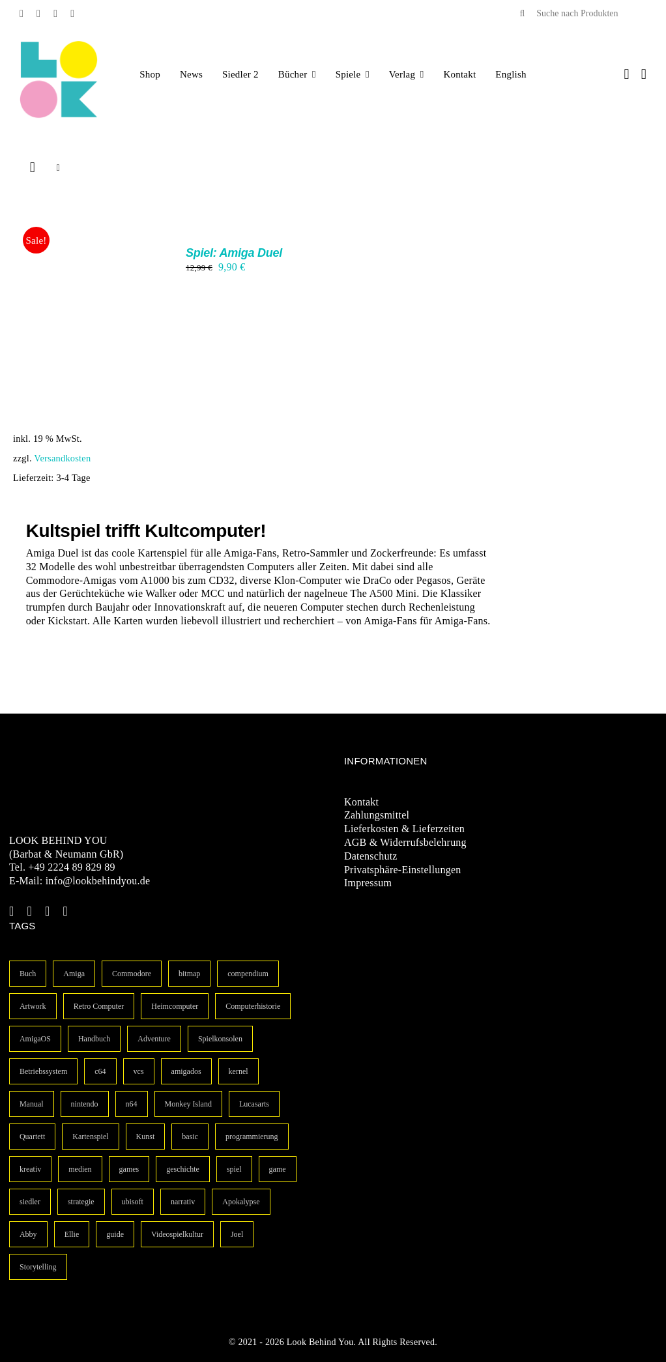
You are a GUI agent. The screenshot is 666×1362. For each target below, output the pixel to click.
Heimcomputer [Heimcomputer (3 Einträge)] (174, 1006)
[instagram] (55, 13)
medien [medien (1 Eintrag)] (79, 1169)
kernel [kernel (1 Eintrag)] (238, 1071)
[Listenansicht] (58, 168)
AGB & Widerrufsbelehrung (405, 842)
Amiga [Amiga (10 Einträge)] (74, 973)
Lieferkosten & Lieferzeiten (404, 828)
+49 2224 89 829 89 (71, 867)
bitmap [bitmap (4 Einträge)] (189, 973)
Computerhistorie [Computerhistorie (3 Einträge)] (252, 1006)
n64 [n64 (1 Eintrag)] (132, 1103)
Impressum (368, 882)
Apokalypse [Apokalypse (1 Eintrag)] (240, 1201)
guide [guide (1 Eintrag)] (115, 1234)
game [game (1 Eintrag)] (277, 1169)
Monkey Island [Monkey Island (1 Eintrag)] (188, 1103)
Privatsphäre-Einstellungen (402, 869)
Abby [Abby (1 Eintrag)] (28, 1234)
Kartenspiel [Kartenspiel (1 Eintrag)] (90, 1136)
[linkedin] (72, 13)
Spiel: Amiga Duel (234, 252)
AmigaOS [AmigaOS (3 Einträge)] (35, 1038)
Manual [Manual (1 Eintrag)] (32, 1103)
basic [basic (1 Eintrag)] (190, 1136)
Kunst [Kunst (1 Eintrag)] (145, 1136)
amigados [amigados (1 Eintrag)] (186, 1071)
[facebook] (21, 13)
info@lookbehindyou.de (98, 880)
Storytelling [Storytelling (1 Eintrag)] (38, 1266)
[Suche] (522, 13)
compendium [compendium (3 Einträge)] (247, 973)
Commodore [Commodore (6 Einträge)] (131, 973)
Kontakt (361, 801)
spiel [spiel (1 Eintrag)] (234, 1169)
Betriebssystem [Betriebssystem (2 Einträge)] (43, 1071)
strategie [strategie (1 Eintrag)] (81, 1201)
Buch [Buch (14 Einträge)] (28, 973)
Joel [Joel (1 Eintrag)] (237, 1234)
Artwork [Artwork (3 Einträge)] (33, 1006)
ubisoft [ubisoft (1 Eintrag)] (132, 1201)
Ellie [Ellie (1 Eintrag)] (72, 1234)
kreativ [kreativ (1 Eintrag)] (30, 1169)
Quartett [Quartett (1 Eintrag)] (32, 1136)
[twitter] (38, 13)
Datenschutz (371, 856)
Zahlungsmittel (376, 814)
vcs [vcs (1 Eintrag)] (139, 1071)
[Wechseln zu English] (510, 74)
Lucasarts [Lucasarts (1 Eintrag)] (254, 1103)
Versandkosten (62, 458)
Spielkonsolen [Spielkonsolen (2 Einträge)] (220, 1038)
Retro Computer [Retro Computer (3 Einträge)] (99, 1006)
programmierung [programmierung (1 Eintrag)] (251, 1136)
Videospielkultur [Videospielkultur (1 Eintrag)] (177, 1234)
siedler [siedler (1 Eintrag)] (30, 1201)
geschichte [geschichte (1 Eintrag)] (182, 1169)
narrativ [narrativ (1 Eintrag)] (183, 1201)
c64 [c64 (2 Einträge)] (100, 1071)
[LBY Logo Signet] (59, 45)
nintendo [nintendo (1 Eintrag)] (84, 1103)
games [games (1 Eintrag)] (129, 1169)
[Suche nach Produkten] (577, 13)
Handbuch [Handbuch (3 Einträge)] (94, 1038)
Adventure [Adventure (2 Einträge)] (154, 1038)
